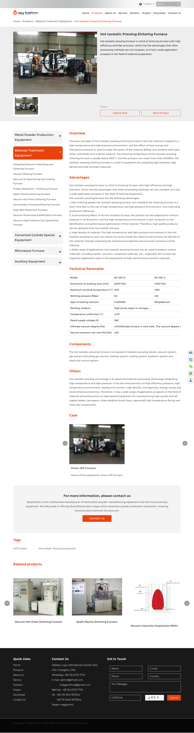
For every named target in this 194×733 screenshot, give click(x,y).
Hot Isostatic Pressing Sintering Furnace (98, 21)
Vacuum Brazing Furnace (27, 173)
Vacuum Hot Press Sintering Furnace (34, 199)
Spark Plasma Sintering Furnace (31, 193)
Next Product (161, 112)
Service (122, 13)
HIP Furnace (20, 548)
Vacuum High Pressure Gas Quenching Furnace (35, 222)
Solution (135, 13)
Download (159, 13)
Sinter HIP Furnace (83, 468)
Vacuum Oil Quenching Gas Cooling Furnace (34, 181)
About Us (110, 13)
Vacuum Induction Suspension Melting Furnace (155, 626)
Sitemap (83, 723)
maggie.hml (67, 704)
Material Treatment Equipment (54, 21)
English (145, 4)
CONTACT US (97, 518)
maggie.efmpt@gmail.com (75, 685)
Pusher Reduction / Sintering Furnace (35, 188)
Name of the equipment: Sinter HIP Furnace (96, 475)
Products (97, 13)
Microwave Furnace (29, 250)
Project (146, 13)
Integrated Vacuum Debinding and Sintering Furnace (33, 166)
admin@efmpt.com (71, 680)
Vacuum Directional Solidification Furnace (37, 215)
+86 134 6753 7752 (75, 675)
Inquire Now (120, 112)
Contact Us (174, 13)
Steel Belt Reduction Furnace (30, 209)
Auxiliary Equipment (30, 261)
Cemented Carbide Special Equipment (35, 237)
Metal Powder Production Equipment (34, 137)
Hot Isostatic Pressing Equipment (57, 548)
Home (85, 13)
